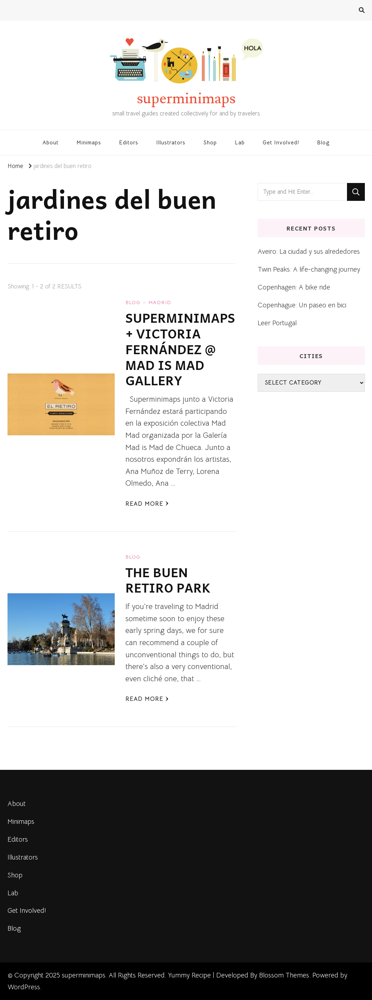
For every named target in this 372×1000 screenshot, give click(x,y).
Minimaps (88, 142)
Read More (147, 504)
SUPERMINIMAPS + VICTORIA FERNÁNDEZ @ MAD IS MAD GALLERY (180, 348)
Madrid (159, 302)
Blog (323, 142)
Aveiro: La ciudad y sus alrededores (309, 251)
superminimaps (186, 98)
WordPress (24, 987)
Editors (128, 142)
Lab (240, 142)
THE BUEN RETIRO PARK (168, 580)
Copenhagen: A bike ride (294, 287)
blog (132, 302)
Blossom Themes (284, 975)
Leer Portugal (277, 323)
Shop (210, 142)
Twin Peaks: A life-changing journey (309, 269)
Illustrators (170, 142)
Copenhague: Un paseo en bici (302, 305)
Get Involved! (281, 142)
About (51, 142)
